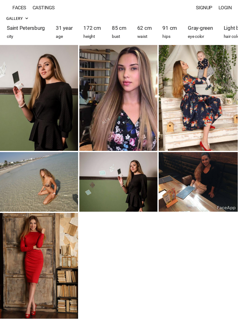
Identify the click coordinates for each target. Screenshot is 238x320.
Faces (19, 8)
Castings (44, 8)
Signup (204, 8)
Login (225, 8)
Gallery (17, 18)
